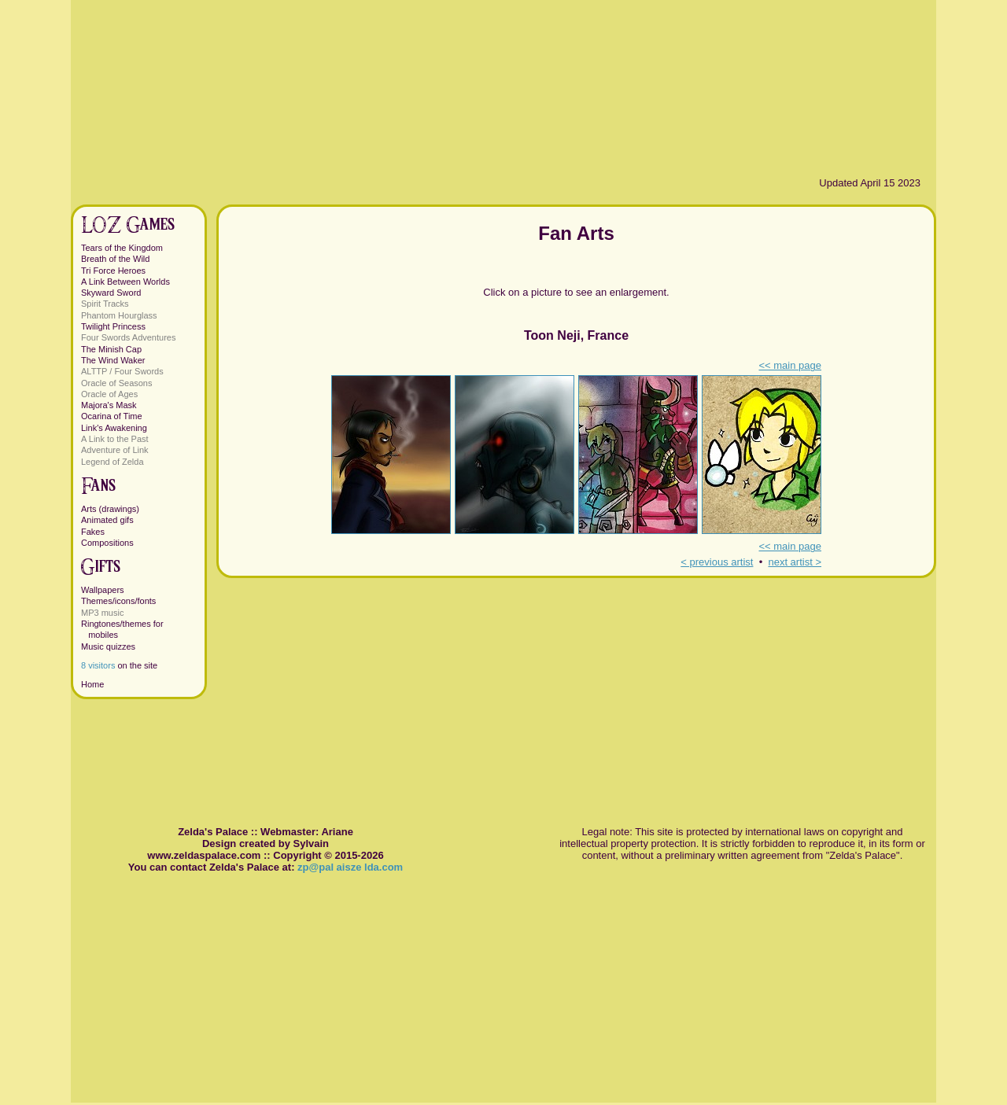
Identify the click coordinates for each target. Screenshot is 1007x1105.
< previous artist (717, 562)
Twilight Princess (113, 326)
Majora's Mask (109, 405)
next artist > (794, 562)
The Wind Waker (113, 360)
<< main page (789, 365)
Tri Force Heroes (113, 270)
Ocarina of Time (111, 416)
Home (92, 684)
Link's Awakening (114, 428)
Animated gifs (107, 520)
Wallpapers (102, 590)
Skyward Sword (111, 292)
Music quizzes (108, 646)
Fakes (93, 531)
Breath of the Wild (115, 258)
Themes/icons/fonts (118, 601)
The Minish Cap (111, 349)
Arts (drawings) (110, 509)
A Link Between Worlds (125, 281)
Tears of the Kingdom (122, 247)
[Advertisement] (576, 688)
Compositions (107, 542)
